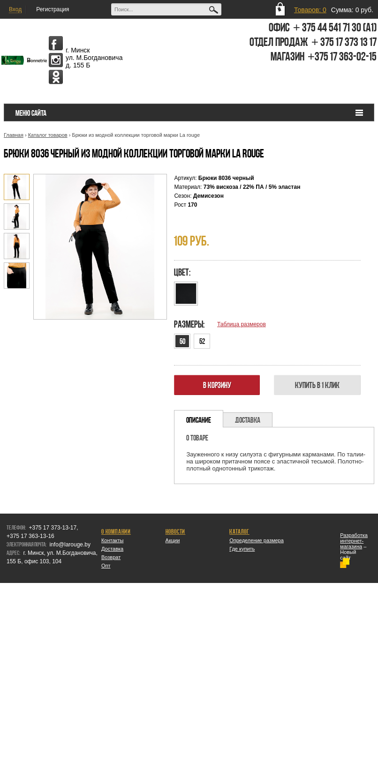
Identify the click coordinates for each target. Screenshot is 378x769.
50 (182, 341)
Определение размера (256, 540)
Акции (173, 540)
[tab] (198, 418)
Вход (15, 9)
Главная (13, 135)
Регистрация (52, 9)
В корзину (217, 385)
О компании (116, 531)
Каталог (239, 531)
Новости (176, 531)
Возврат (111, 557)
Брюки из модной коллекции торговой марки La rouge (136, 135)
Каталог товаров (48, 135)
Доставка (112, 549)
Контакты (112, 540)
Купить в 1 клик (317, 385)
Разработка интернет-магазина (354, 540)
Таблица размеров (241, 324)
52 (202, 341)
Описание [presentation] (198, 420)
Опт (106, 565)
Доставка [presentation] (247, 420)
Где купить (242, 549)
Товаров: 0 (310, 10)
